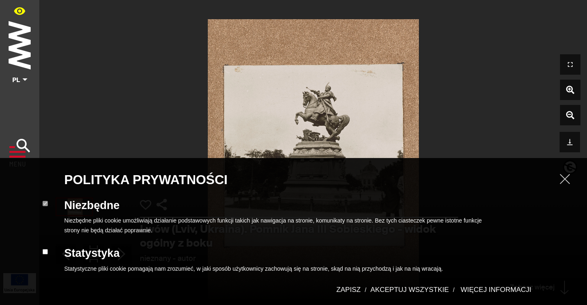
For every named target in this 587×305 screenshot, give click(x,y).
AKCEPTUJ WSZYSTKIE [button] (410, 290)
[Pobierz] (570, 141)
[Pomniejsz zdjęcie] (570, 115)
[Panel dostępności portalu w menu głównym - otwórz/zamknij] (19, 11)
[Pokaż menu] (20, 152)
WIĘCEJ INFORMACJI (495, 290)
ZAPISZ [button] (348, 290)
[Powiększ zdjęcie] (570, 89)
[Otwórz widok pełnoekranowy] (570, 64)
